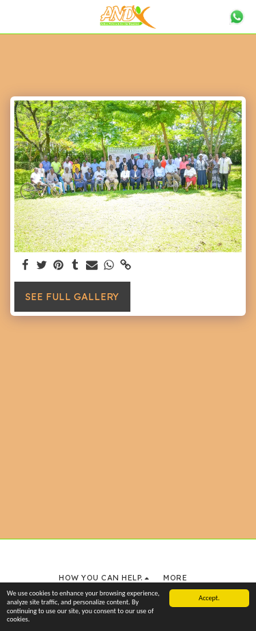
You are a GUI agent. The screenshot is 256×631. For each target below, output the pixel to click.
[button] (15, 16)
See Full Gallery (72, 297)
